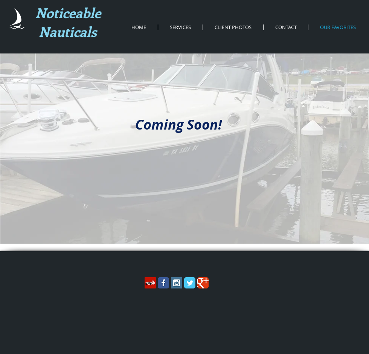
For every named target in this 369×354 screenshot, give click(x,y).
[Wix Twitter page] (189, 282)
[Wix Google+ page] (203, 282)
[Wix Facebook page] (163, 282)
